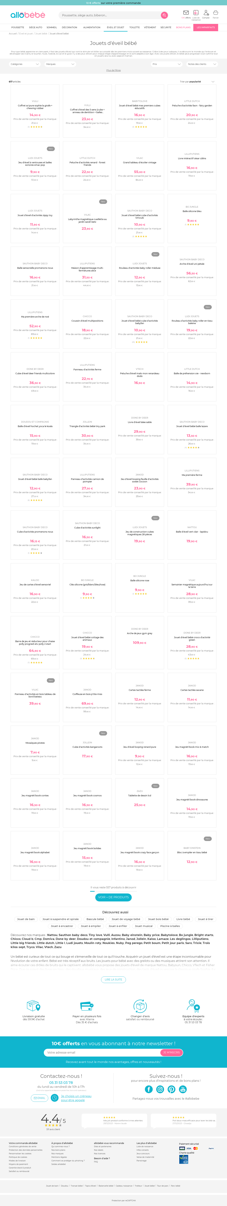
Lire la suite (113, 979)
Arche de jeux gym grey (139, 633)
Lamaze (163, 939)
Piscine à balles (170, 926)
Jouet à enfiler (118, 926)
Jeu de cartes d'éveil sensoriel (35, 584)
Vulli (106, 935)
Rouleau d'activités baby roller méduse (139, 268)
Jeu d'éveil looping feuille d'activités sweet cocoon (140, 480)
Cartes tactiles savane (192, 690)
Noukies (109, 943)
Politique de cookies (18, 1157)
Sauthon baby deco (73, 935)
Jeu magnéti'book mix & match (192, 747)
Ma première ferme (192, 475)
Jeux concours (143, 1153)
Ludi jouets (74, 943)
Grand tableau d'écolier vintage (139, 162)
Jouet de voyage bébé (126, 919)
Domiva (48, 939)
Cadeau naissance (124, 1186)
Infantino (118, 939)
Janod (130, 939)
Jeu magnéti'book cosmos (87, 795)
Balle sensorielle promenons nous (35, 268)
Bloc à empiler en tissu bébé (192, 852)
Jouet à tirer (205, 919)
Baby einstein (132, 935)
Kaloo (151, 939)
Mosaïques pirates (35, 743)
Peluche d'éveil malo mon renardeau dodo (139, 374)
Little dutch (45, 943)
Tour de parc (162, 1186)
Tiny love (95, 935)
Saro (188, 943)
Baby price (152, 935)
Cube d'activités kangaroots (87, 747)
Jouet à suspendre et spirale (61, 919)
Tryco (30, 947)
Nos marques (57, 1153)
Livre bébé (183, 919)
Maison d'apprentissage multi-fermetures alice (87, 269)
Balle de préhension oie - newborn (192, 373)
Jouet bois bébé (158, 919)
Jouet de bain (26, 919)
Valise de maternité (145, 1157)
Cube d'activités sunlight (87, 527)
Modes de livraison (17, 1161)
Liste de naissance (145, 1146)
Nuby (120, 943)
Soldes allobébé (58, 1164)
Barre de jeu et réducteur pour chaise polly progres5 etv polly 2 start (35, 642)
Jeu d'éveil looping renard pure (139, 747)
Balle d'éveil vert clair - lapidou (192, 531)
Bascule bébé (95, 919)
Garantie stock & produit (20, 1168)
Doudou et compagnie (93, 939)
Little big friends (23, 943)
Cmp (38, 939)
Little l (60, 943)
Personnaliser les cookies (20, 1153)
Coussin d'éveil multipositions (87, 320)
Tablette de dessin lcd (139, 795)
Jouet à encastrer (62, 926)
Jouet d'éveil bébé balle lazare (192, 426)
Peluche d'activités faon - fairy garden (192, 105)
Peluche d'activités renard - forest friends (87, 163)
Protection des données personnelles (25, 1150)
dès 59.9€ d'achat (34, 1011)
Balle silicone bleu (192, 211)
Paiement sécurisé (189, 1144)
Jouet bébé (150, 1186)
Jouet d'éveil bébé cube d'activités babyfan (139, 322)
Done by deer (66, 939)
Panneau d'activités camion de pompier (87, 480)
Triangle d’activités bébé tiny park (87, 426)
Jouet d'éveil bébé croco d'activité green (192, 638)
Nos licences (99, 1153)
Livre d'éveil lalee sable (140, 422)
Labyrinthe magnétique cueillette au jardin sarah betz (87, 220)
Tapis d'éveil (90, 1186)
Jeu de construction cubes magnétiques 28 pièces (140, 533)
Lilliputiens (200, 939)
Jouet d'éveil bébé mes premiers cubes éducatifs (139, 106)
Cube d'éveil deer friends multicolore (35, 373)
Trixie (197, 943)
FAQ (96, 1162)
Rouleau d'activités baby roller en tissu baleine (192, 322)
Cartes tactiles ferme (140, 690)
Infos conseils (143, 1150)
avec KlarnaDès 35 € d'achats (87, 1011)
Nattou (52, 935)
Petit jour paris (173, 943)
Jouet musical (144, 926)
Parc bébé (175, 1186)
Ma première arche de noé (35, 316)
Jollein (141, 939)
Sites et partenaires (102, 1146)
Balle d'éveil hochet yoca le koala (35, 426)
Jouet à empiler (91, 926)
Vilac (39, 947)
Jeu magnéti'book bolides (87, 848)
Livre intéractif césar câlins (192, 158)
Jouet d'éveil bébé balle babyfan (35, 479)
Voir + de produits (113, 897)
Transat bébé (77, 1186)
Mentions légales (59, 1157)
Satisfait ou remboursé (19, 1171)
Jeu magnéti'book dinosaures (192, 799)
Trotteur (138, 1186)
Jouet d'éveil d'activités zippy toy (35, 215)
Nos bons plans (58, 1150)
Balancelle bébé (106, 1186)
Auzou (116, 935)
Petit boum (152, 943)
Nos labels (98, 1150)
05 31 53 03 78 (193, 1022)
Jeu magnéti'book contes (35, 795)
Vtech (48, 947)
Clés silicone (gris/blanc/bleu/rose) (87, 584)
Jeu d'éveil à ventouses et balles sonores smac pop (35, 163)
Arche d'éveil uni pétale (192, 264)
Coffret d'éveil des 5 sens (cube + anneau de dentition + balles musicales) (87, 112)
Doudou (64, 1186)
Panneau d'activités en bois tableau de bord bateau (35, 695)
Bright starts (203, 935)
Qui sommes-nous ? (60, 1146)
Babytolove (169, 935)
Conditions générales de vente (22, 1146)
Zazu (58, 947)
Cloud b (27, 939)
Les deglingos (180, 939)
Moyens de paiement (18, 1164)
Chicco (16, 939)
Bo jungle (186, 935)
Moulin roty (92, 943)
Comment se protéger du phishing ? (68, 1161)
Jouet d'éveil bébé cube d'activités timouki (139, 216)
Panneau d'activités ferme (87, 369)
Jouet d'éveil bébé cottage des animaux (87, 638)
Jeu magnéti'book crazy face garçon (139, 852)
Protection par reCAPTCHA (124, 1200)
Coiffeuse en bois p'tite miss (87, 694)
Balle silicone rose (139, 580)
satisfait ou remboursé (140, 1010)
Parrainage (141, 1161)
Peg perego (133, 943)
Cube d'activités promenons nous (35, 531)
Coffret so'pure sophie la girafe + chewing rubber (35, 106)
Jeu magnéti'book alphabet (35, 852)
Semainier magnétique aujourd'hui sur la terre (191, 585)
